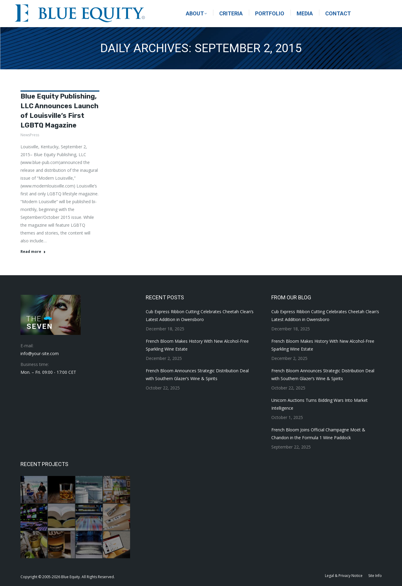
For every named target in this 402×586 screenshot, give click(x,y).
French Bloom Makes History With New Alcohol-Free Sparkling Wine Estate (197, 345)
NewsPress (29, 134)
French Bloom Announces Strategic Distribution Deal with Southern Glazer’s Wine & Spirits (197, 374)
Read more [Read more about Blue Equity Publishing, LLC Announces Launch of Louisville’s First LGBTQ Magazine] (33, 251)
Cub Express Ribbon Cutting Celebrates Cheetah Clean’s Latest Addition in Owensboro (200, 315)
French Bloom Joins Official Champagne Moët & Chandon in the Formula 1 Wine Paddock (318, 433)
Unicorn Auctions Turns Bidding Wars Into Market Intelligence (319, 404)
